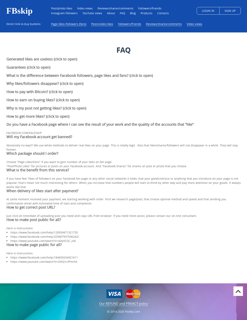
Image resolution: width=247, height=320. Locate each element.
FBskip (19, 10)
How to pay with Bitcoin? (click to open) (39, 91)
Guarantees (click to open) (28, 67)
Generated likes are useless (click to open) (41, 59)
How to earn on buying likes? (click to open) (43, 100)
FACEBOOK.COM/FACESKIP (24, 133)
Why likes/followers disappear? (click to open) (44, 83)
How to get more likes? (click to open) (37, 116)
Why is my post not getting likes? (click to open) (46, 108)
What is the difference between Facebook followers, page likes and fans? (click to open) (79, 75)
